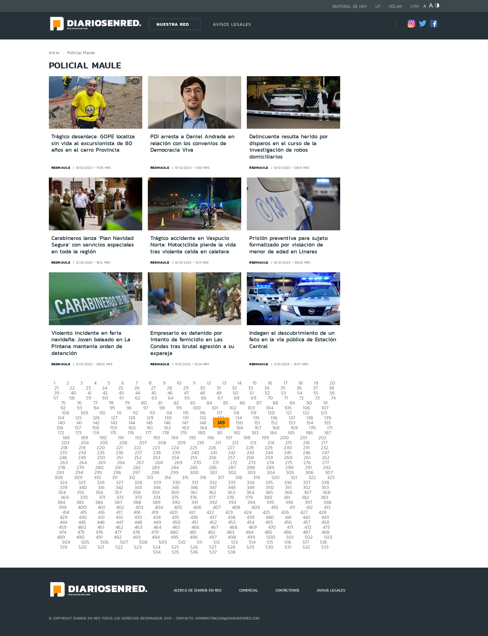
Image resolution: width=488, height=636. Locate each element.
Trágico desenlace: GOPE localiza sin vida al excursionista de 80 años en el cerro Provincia (93, 143)
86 (242, 402)
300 (194, 472)
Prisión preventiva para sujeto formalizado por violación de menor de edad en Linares (288, 245)
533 (325, 547)
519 (63, 547)
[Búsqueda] (382, 24)
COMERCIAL (248, 590)
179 (183, 432)
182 (237, 432)
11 (194, 383)
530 (269, 547)
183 (255, 432)
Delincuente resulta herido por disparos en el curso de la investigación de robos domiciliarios (288, 146)
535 (175, 552)
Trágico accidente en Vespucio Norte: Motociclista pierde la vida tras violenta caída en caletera (193, 245)
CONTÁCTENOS (287, 590)
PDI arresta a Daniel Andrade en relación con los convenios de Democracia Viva (192, 143)
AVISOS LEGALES (232, 24)
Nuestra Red (173, 24)
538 (232, 552)
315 (185, 477)
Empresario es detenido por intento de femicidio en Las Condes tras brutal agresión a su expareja (192, 343)
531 (288, 547)
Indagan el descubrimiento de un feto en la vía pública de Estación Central (292, 339)
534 (157, 552)
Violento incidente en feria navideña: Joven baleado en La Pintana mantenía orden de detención (90, 343)
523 (138, 547)
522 (119, 547)
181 (220, 432)
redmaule (60, 167)
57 (56, 397)
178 (165, 432)
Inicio (54, 52)
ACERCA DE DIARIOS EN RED (198, 590)
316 (203, 477)
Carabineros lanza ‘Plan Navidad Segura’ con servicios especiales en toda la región (92, 245)
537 (213, 552)
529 (250, 547)
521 (101, 547)
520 (82, 547)
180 (201, 432)
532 (306, 547)
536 (194, 552)
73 (317, 397)
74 (333, 397)
